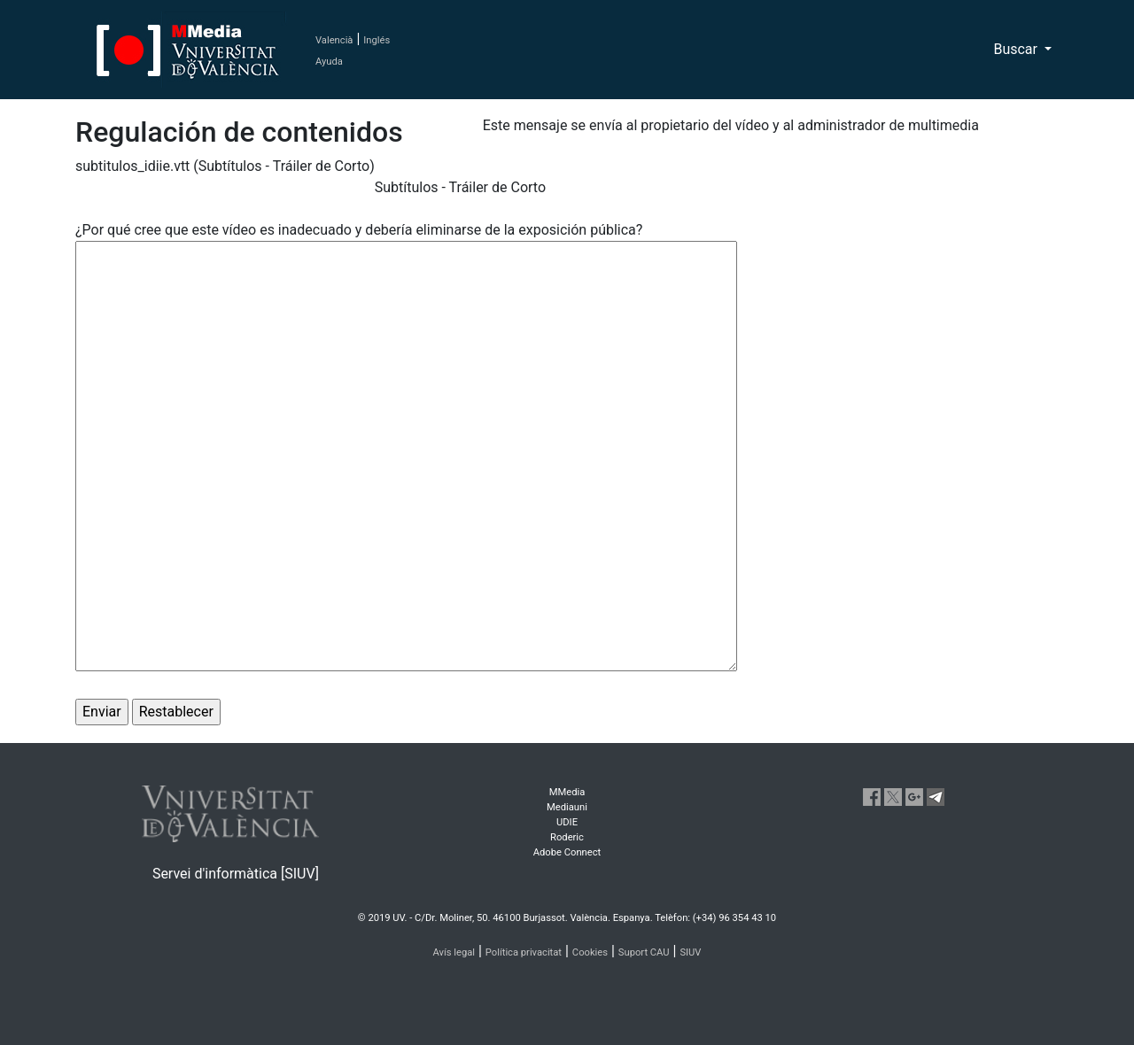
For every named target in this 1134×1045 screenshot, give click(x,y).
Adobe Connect (567, 852)
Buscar (1017, 49)
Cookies (590, 952)
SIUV (690, 952)
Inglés (376, 40)
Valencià (334, 40)
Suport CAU (644, 952)
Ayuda (329, 61)
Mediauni (567, 807)
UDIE (567, 822)
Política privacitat (523, 952)
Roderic (567, 837)
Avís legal (454, 952)
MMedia (567, 792)
